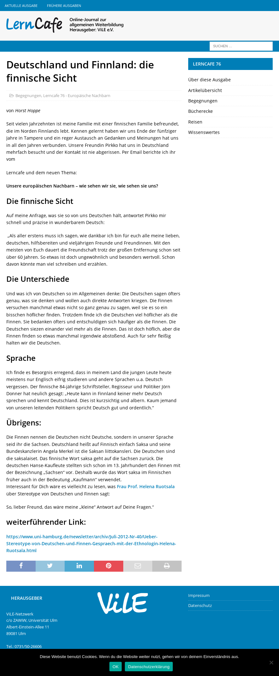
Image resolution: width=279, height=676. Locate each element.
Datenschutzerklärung (148, 666)
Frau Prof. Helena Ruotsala (146, 486)
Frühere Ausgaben (64, 5)
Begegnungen (28, 95)
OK (116, 666)
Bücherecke (200, 111)
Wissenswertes (204, 132)
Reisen (195, 122)
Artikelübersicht (205, 90)
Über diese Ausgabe (209, 80)
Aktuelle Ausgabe (21, 5)
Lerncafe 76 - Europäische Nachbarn (76, 95)
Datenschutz (200, 605)
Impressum (199, 595)
